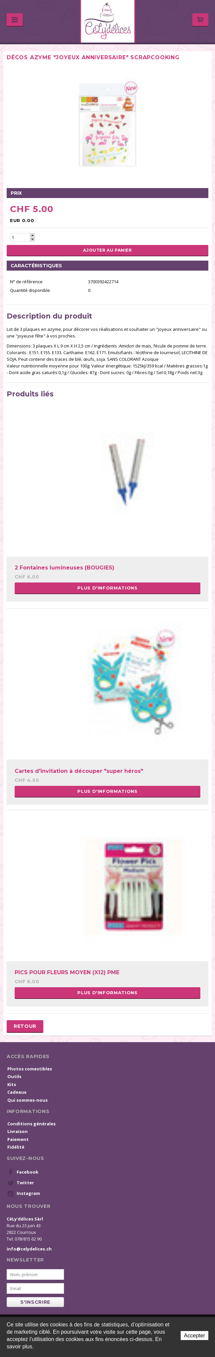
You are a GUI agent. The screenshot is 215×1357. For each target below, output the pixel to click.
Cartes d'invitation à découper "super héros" (79, 771)
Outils (14, 1076)
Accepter (194, 1335)
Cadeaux (17, 1092)
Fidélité (15, 1147)
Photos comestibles (29, 1069)
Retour (25, 1026)
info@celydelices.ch (29, 1249)
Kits (11, 1084)
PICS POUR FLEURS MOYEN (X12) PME (67, 972)
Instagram (23, 1193)
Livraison (17, 1131)
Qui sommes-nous (27, 1100)
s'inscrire (35, 1302)
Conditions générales (31, 1124)
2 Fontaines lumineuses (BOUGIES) (64, 568)
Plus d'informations (107, 587)
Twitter (20, 1183)
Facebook (22, 1172)
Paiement (18, 1139)
